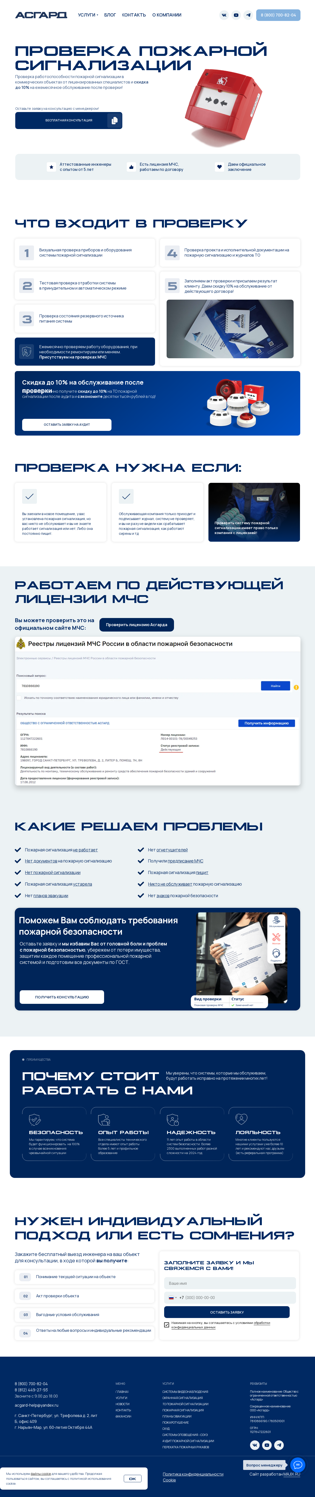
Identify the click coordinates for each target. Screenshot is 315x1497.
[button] (68, 120)
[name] (230, 1283)
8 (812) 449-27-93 (31, 1390)
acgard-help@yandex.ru (36, 1405)
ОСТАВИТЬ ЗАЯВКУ (227, 1312)
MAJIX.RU (292, 1474)
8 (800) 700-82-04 (31, 1383)
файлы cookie (41, 1473)
